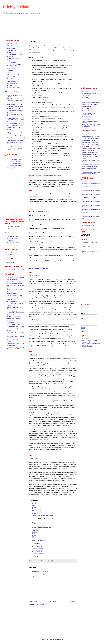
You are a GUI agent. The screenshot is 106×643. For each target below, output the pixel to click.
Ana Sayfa (35, 557)
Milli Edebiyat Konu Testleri (90, 166)
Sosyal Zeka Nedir (12, 301)
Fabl (33, 505)
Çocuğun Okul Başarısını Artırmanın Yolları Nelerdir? (14, 315)
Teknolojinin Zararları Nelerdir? (15, 326)
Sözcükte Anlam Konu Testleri (15, 104)
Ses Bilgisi (10, 85)
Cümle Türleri (11, 76)
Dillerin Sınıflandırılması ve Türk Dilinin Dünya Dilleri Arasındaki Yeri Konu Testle (16, 100)
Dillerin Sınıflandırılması (14, 46)
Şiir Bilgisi (85, 91)
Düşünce (9, 254)
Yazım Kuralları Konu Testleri (15, 140)
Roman (34, 509)
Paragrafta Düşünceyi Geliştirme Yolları (13, 59)
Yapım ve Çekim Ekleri (13, 74)
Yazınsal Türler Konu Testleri (90, 138)
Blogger (44, 639)
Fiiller (8, 72)
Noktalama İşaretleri (12, 83)
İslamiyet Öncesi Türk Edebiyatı (91, 102)
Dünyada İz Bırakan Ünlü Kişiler (16, 269)
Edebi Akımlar (86, 100)
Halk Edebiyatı (86, 106)
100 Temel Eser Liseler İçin (14, 295)
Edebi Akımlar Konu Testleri (90, 142)
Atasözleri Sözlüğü (12, 236)
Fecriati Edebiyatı (87, 117)
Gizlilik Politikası (87, 247)
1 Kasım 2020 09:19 (42, 571)
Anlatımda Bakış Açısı (13, 62)
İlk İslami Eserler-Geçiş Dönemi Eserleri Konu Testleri (91, 149)
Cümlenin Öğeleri (12, 79)
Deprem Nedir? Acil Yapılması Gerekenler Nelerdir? (15, 348)
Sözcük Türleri (11, 68)
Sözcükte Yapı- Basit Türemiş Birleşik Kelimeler (15, 65)
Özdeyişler (10, 240)
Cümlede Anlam (11, 50)
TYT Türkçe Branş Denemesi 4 (16, 165)
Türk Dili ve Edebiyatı (13, 226)
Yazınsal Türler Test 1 (38, 547)
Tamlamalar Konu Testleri (14, 127)
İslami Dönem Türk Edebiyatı (90, 104)
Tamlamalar (10, 70)
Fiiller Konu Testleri (12, 130)
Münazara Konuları (12, 279)
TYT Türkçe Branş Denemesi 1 (16, 159)
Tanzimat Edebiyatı (87, 111)
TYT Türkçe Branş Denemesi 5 (16, 168)
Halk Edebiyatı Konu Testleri (90, 152)
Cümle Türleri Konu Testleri (14, 136)
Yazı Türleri (85, 95)
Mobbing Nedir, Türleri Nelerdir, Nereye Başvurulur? (16, 344)
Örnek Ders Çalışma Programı (15, 289)
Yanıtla (34, 576)
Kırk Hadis (10, 291)
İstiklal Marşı (10, 245)
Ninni (34, 537)
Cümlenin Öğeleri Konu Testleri (16, 138)
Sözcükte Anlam (11, 48)
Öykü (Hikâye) (36, 510)
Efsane (34, 535)
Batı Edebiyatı (86, 98)
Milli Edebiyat (86, 119)
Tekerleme (35, 530)
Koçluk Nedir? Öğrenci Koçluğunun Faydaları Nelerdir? (16, 311)
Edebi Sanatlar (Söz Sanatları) (91, 93)
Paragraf (9, 52)
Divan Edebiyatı (86, 109)
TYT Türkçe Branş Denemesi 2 (16, 161)
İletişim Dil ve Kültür (12, 44)
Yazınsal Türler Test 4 (38, 552)
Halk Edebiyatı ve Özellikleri (40, 514)
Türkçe (9, 228)
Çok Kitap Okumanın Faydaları (15, 277)
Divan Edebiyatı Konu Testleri (90, 154)
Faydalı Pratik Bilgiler (88, 225)
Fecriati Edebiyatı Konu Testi (90, 164)
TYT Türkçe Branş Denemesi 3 (16, 163)
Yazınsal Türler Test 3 (38, 550)
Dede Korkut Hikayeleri (39, 540)
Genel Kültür (10, 262)
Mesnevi (34, 507)
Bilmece (34, 532)
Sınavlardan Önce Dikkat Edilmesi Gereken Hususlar (14, 282)
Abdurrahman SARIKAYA (89, 242)
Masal (34, 504)
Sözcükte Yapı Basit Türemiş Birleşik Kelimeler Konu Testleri (16, 122)
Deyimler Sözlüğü (12, 238)
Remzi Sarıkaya (11, 293)
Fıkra (34, 533)
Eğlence (9, 252)
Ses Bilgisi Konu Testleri (14, 146)
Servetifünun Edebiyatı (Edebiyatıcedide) (88, 113)
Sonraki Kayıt (33, 601)
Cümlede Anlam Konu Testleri (15, 106)
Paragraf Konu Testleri (13, 108)
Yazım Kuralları (11, 81)
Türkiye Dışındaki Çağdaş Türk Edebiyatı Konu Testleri (91, 172)
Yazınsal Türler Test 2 (38, 548)
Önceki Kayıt (73, 601)
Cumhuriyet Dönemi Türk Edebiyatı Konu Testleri (89, 169)
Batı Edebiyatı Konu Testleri (90, 140)
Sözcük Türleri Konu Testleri (15, 125)
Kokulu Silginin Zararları (14, 324)
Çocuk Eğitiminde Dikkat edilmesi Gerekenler (14, 298)
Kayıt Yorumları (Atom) (39, 604)
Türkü (34, 524)
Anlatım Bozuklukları (13, 87)
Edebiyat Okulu (17, 7)
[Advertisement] (50, 26)
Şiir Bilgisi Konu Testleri (89, 134)
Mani (33, 522)
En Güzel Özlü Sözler (13, 242)
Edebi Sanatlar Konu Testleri (90, 136)
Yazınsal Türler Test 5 (38, 553)
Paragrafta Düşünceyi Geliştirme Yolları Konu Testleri (15, 118)
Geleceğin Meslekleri (13, 322)
